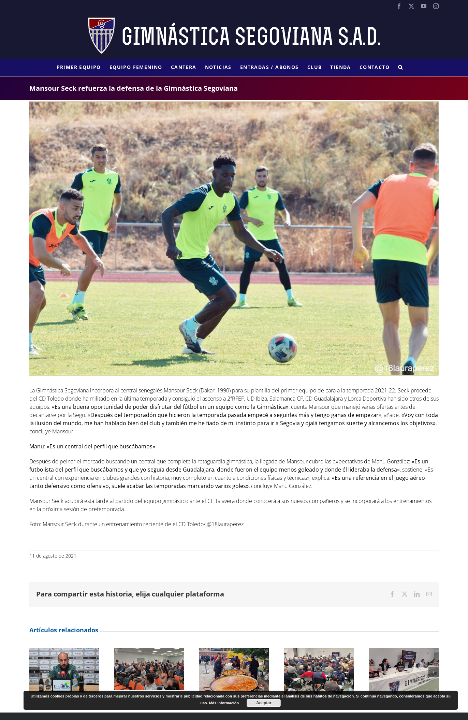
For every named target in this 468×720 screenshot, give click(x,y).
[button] (400, 67)
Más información (224, 703)
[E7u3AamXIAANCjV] (234, 238)
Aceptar (264, 703)
